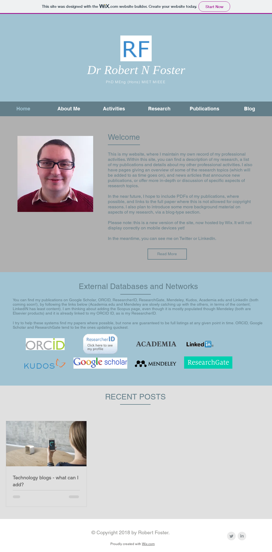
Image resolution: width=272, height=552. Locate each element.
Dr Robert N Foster (136, 70)
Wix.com (148, 544)
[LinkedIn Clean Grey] (242, 536)
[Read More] (167, 254)
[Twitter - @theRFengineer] (231, 536)
